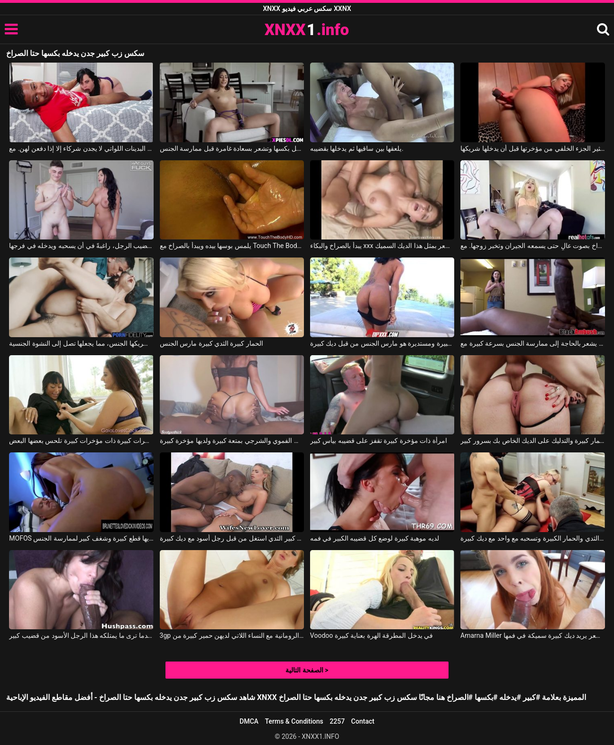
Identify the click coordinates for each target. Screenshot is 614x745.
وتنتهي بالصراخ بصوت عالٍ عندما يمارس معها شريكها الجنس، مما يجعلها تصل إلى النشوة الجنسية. (81, 343)
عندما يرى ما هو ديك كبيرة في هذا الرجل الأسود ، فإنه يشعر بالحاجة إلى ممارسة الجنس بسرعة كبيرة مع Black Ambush (532, 343)
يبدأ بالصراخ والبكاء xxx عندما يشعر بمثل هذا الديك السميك (382, 245)
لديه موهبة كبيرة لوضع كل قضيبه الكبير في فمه (374, 538)
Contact (363, 721)
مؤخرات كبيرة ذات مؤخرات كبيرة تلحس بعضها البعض (81, 440)
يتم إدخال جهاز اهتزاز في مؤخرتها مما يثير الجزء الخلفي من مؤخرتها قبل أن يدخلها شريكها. (532, 148)
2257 (337, 721)
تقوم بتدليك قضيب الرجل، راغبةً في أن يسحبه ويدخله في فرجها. (81, 245)
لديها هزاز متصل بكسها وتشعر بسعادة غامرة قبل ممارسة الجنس (232, 148)
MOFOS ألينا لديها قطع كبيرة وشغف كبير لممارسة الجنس (81, 538)
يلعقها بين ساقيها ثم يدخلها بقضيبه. (356, 148)
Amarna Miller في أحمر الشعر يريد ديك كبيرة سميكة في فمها (532, 635)
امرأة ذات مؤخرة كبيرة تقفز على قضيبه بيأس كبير (378, 440)
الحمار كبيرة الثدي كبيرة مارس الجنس (211, 343)
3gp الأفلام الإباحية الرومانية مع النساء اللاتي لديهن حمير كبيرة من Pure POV (232, 635)
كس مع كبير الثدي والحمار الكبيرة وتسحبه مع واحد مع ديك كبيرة (532, 538)
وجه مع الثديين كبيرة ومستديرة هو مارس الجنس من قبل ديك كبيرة (382, 343)
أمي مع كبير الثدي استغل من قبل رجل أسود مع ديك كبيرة (232, 538)
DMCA (248, 721)
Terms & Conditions (294, 721)
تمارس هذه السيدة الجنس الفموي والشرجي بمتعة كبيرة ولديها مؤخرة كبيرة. (232, 440)
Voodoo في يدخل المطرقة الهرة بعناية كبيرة (371, 635)
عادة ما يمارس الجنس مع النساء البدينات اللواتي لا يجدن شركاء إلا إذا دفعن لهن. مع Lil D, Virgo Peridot (81, 148)
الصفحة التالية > (306, 670)
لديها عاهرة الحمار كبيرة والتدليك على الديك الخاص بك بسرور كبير (532, 440)
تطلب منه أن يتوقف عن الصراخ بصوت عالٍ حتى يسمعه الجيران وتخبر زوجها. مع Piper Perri (532, 245)
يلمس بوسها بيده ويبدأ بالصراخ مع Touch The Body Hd (232, 245)
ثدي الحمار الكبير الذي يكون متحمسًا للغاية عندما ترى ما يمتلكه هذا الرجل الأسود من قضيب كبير (81, 635)
